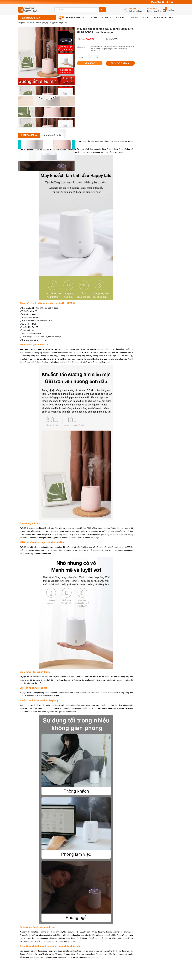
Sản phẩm (30, 23)
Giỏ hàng (170, 10)
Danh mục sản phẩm (31, 18)
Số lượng (80, 57)
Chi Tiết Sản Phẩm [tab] (29, 135)
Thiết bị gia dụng (42, 23)
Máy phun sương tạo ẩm (58, 23)
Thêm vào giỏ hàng (120, 63)
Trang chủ (21, 23)
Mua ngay (90, 63)
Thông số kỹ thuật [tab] (52, 135)
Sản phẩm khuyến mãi (71, 18)
